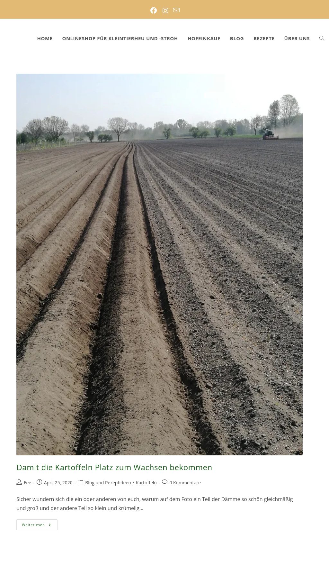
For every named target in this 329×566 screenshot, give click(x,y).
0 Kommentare (184, 482)
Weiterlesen (40, 526)
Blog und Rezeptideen (108, 482)
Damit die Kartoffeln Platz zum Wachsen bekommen (114, 467)
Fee (27, 482)
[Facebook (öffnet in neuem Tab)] (153, 10)
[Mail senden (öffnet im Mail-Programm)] (176, 10)
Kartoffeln (146, 482)
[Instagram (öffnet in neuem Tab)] (165, 10)
